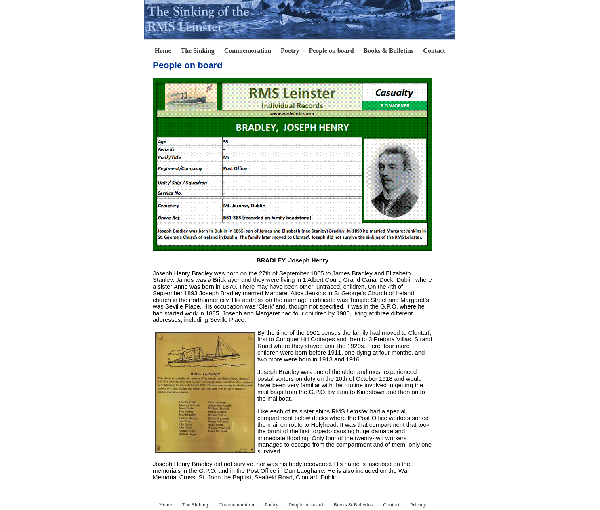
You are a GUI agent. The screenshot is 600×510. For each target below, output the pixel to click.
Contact (434, 50)
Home (163, 50)
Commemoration (247, 50)
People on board (331, 50)
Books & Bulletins (389, 50)
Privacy (418, 505)
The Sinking (198, 50)
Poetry (290, 50)
